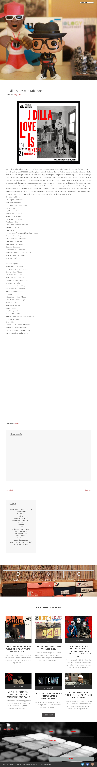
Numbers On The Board (21, 520)
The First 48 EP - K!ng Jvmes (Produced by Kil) (48, 648)
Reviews (21, 525)
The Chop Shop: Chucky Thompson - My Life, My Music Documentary (78, 695)
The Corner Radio (20, 531)
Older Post (88, 490)
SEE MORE (48, 715)
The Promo (21, 538)
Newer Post (9, 490)
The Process (20, 536)
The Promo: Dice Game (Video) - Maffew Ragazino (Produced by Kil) (48, 696)
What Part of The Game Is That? (21, 542)
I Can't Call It (20, 514)
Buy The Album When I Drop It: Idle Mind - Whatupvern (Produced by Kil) (18, 649)
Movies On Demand (21, 518)
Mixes (17, 423)
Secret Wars (20, 527)
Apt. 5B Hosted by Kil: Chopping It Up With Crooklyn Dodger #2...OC (18, 694)
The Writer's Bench (21, 540)
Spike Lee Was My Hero (20, 529)
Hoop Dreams (21, 512)
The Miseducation (20, 533)
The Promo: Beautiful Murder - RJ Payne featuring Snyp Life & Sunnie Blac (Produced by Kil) (79, 651)
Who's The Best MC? (21, 544)
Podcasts (21, 522)
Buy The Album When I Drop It (21, 509)
